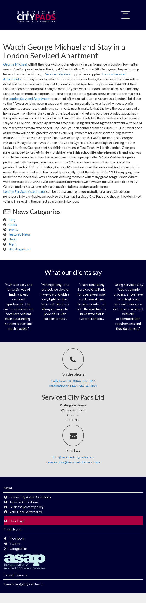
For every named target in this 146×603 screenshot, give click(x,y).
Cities (12, 224)
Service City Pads (58, 74)
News (12, 239)
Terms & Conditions (23, 502)
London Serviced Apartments (24, 191)
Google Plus (15, 548)
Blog (11, 220)
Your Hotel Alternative (26, 512)
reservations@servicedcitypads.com (73, 462)
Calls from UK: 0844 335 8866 (73, 381)
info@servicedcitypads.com (73, 457)
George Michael (15, 64)
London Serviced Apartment (29, 98)
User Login (17, 521)
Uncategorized (19, 249)
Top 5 (12, 244)
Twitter (12, 544)
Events (13, 229)
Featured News (19, 234)
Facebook (14, 539)
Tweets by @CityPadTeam (22, 584)
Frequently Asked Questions (30, 497)
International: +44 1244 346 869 (73, 386)
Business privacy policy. (26, 507)
